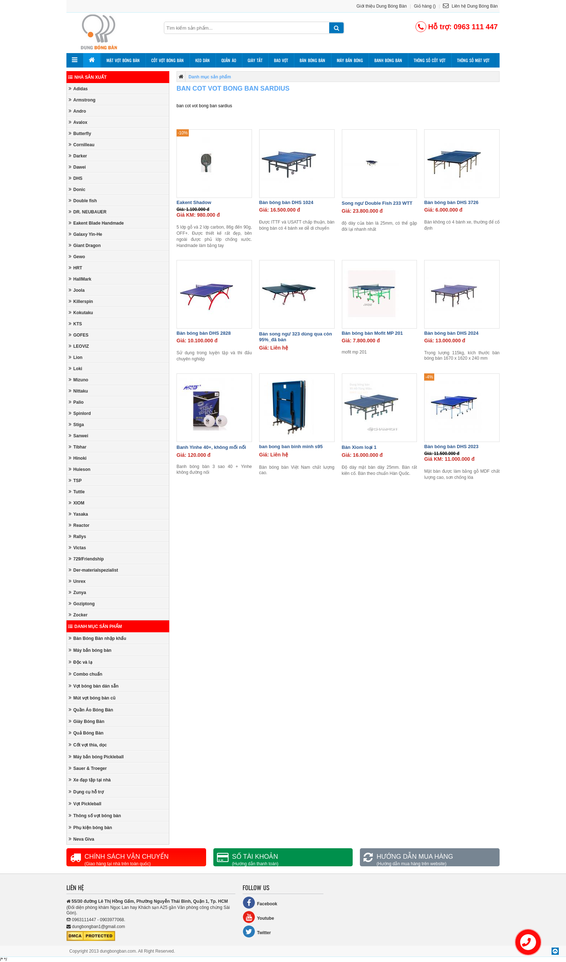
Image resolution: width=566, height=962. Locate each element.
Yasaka (78, 514)
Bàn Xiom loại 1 (359, 447)
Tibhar (77, 447)
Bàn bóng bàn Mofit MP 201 (372, 333)
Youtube (258, 917)
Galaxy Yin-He (85, 234)
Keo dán (202, 60)
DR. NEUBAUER (87, 211)
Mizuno (78, 379)
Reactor (79, 525)
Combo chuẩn (85, 674)
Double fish (83, 200)
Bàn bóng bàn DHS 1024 (286, 202)
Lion (75, 357)
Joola (76, 290)
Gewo (77, 256)
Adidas (78, 88)
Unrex (77, 581)
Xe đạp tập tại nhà (90, 780)
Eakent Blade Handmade (96, 223)
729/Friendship (86, 559)
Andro (77, 111)
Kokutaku (81, 312)
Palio (76, 402)
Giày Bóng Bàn (86, 721)
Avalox (78, 122)
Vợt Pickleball (85, 803)
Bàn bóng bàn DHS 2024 (451, 333)
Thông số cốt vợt (429, 60)
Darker (78, 156)
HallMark (80, 279)
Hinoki (78, 458)
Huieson (79, 469)
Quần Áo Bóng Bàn (91, 709)
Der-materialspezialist (93, 570)
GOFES (78, 335)
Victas (77, 547)
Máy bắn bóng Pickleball (96, 756)
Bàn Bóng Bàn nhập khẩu (97, 638)
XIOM (76, 503)
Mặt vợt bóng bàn (123, 60)
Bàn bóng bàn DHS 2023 (451, 446)
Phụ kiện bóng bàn (90, 827)
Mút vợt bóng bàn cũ (92, 698)
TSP (75, 480)
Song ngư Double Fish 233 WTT (377, 203)
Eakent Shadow (194, 202)
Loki (75, 368)
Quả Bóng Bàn (86, 733)
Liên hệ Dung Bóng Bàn (470, 6)
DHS (75, 178)
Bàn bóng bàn (312, 60)
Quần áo (228, 60)
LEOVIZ (79, 346)
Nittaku (78, 391)
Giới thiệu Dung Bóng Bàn (382, 6)
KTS (75, 323)
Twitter (257, 931)
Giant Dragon (85, 245)
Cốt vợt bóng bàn (167, 60)
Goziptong (82, 603)
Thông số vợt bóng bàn (95, 815)
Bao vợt (281, 60)
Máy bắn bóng (350, 60)
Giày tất (255, 60)
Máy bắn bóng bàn (90, 650)
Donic (77, 189)
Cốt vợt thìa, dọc (88, 745)
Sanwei (78, 435)
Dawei (77, 167)
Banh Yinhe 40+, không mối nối (211, 447)
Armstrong (82, 100)
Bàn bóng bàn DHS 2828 (204, 333)
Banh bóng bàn (388, 60)
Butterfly (80, 133)
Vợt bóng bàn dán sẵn (93, 686)
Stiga (76, 424)
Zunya (77, 592)
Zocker (78, 615)
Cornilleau (82, 144)
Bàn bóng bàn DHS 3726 (451, 202)
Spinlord (80, 413)
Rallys (77, 536)
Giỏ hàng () (425, 6)
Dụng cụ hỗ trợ (86, 791)
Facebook (260, 902)
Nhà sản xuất (87, 77)
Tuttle (77, 491)
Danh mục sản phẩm (95, 626)
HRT (75, 267)
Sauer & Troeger (88, 768)
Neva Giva (81, 839)
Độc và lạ (80, 662)
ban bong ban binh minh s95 (291, 446)
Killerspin (81, 301)
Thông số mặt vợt (473, 60)
